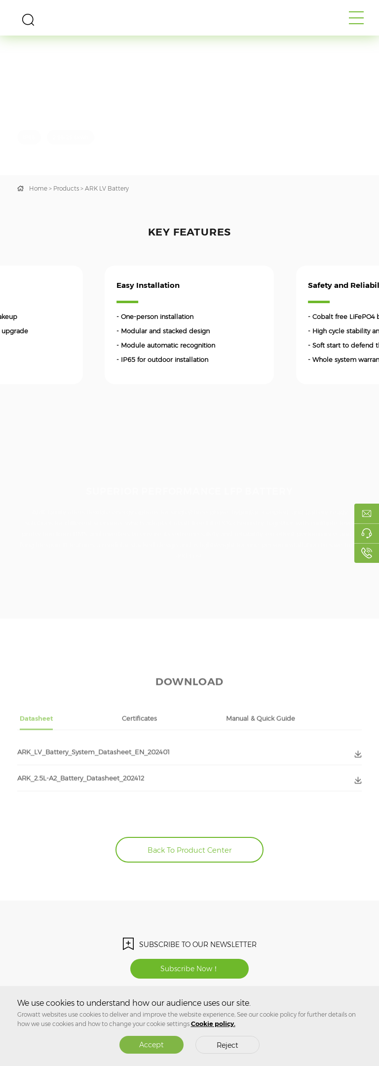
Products (66, 188)
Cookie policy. (213, 1023)
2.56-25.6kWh (71, 137)
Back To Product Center (189, 850)
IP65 (29, 137)
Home (38, 188)
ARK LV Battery (107, 188)
